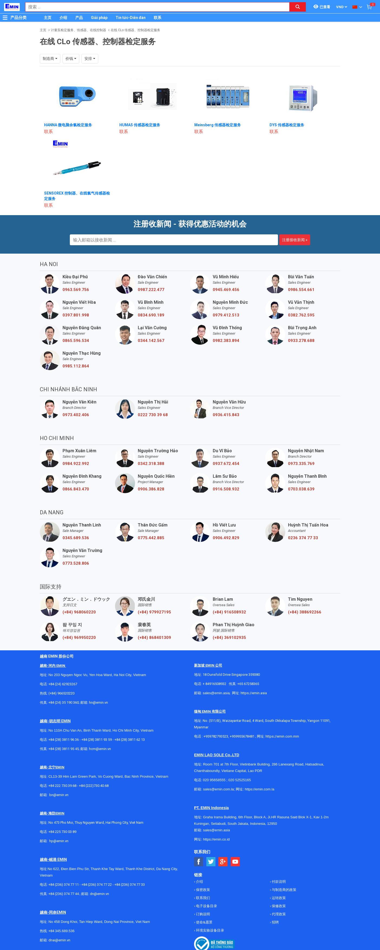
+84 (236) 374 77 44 (63, 894)
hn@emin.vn (98, 702)
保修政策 (278, 906)
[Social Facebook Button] (199, 862)
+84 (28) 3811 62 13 (129, 740)
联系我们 (202, 898)
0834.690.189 (151, 315)
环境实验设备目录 (209, 930)
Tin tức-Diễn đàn (131, 17)
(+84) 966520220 (61, 693)
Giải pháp (99, 17)
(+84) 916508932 (229, 612)
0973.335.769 (301, 463)
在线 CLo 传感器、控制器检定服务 (135, 30)
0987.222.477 (151, 289)
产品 (79, 17)
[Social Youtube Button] (235, 862)
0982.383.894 (226, 340)
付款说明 (278, 882)
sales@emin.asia (216, 693)
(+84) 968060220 (79, 612)
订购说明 (202, 914)
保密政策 (202, 890)
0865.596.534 (76, 340)
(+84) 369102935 (229, 637)
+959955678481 (242, 736)
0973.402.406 (76, 414)
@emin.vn (60, 841)
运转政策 (278, 898)
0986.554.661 (301, 289)
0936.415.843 (226, 414)
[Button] (5, 18)
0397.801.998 (76, 315)
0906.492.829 (226, 537)
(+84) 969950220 (79, 637)
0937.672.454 (226, 463)
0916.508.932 (226, 489)
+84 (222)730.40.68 (94, 786)
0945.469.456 (226, 289)
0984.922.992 (76, 463)
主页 (47, 17)
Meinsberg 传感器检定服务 (217, 125)
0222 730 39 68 (153, 414)
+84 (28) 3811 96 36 (63, 740)
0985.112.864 (76, 366)
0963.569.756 (76, 289)
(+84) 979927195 (154, 612)
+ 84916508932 (214, 684)
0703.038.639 (301, 489)
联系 (157, 17)
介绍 (63, 17)
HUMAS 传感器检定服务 (139, 125)
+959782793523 (216, 736)
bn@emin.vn (58, 795)
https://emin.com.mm (282, 736)
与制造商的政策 (283, 890)
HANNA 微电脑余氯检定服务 (68, 125)
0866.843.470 (76, 489)
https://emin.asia (254, 693)
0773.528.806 (76, 563)
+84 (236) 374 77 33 (129, 885)
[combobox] (154, 7)
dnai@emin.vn (59, 940)
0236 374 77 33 (303, 537)
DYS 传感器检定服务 (287, 125)
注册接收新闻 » (294, 240)
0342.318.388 (151, 463)
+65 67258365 (248, 684)
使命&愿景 (203, 922)
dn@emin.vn (99, 894)
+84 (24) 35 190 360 (63, 702)
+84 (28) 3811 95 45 (63, 749)
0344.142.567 (151, 340)
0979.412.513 (226, 315)
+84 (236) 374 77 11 (63, 885)
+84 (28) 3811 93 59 (96, 740)
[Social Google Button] (223, 862)
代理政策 (278, 914)
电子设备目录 (206, 906)
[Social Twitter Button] (211, 862)
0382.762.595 (301, 315)
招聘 (275, 922)
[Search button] (298, 7)
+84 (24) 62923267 (62, 684)
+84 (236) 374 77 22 (96, 885)
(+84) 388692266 (304, 612)
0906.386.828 (151, 489)
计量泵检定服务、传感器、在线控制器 (78, 30)
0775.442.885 (151, 537)
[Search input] (154, 7)
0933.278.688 (301, 340)
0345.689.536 (76, 537)
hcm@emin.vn (100, 749)
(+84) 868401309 (154, 637)
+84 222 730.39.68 (62, 786)
